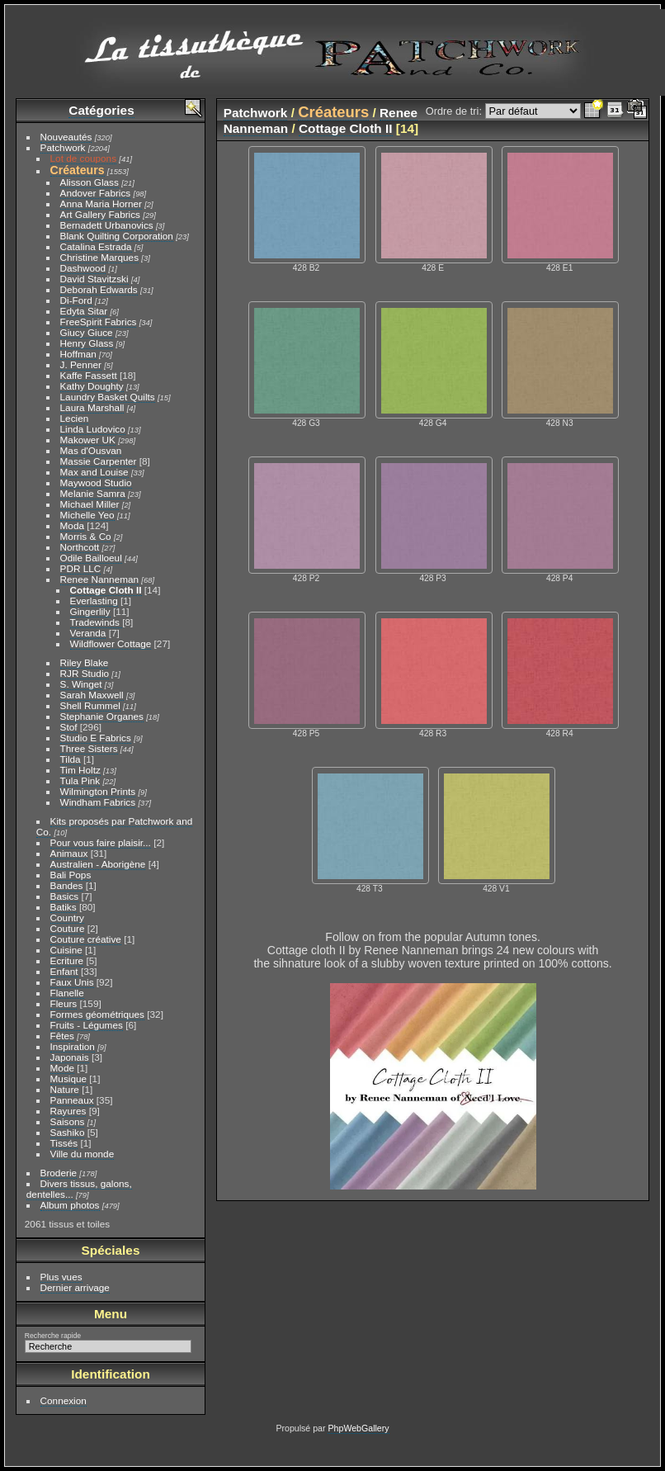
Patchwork (63, 147)
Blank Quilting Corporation (116, 235)
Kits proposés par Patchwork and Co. (114, 826)
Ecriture (67, 960)
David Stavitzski (94, 278)
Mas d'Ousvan (91, 450)
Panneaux (72, 1100)
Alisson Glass (89, 182)
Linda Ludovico (92, 428)
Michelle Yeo (87, 514)
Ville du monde (82, 1153)
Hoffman (78, 353)
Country (67, 917)
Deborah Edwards (99, 289)
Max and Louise (94, 471)
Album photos (70, 1204)
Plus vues (61, 1276)
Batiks (63, 906)
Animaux (69, 853)
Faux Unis (72, 982)
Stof (69, 726)
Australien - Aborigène (98, 863)
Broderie (58, 1172)
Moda (72, 525)
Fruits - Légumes (86, 1024)
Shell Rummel (90, 705)
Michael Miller (90, 504)
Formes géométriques (97, 1014)
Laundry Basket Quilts (107, 396)
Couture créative (85, 939)
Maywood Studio (96, 482)
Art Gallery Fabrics (100, 214)
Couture (67, 928)
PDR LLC (80, 568)
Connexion (63, 1400)
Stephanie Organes (102, 716)
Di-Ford (76, 300)
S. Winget (81, 684)
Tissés (64, 1143)
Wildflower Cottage (111, 643)
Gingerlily (90, 611)
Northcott (80, 547)
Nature (64, 1089)
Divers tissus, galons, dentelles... (79, 1188)
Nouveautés (66, 136)
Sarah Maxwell (92, 694)
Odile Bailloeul (91, 557)
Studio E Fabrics (95, 737)
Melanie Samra (92, 493)
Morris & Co (85, 536)
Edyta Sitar (84, 310)
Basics (64, 896)
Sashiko (67, 1132)
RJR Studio (85, 673)
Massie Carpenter (98, 461)
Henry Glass (87, 343)
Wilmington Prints (98, 791)
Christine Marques (99, 257)
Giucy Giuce (86, 332)
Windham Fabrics (98, 802)
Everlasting (94, 600)
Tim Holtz (80, 769)
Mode (62, 1067)
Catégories (101, 110)
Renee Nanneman (99, 579)
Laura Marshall (92, 407)
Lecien (74, 418)
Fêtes (62, 1035)
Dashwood (83, 268)
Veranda (88, 632)
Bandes (66, 885)
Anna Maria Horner (101, 203)
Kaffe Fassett (88, 375)
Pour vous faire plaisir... (100, 842)
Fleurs (64, 1003)
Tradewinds (96, 622)
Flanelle (67, 992)
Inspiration (72, 1046)
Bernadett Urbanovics (106, 225)
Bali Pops (71, 874)
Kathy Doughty (92, 386)
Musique (68, 1078)
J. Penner (80, 364)
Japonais (69, 1057)
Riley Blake (84, 662)
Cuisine (66, 949)
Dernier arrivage (75, 1287)
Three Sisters (89, 748)
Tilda (70, 759)
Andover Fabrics (95, 192)
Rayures (68, 1110)
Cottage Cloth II (106, 589)
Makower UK (88, 439)
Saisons (67, 1121)
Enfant (64, 971)
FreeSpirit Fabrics (98, 321)
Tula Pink (80, 780)
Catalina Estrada (96, 246)
